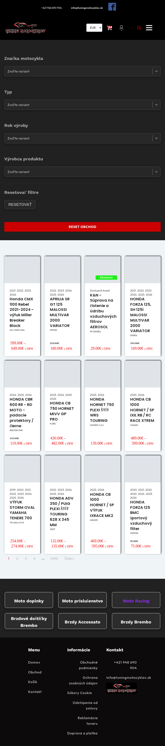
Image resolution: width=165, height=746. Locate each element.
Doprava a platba (82, 732)
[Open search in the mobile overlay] (139, 27)
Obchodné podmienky (88, 664)
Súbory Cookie (79, 692)
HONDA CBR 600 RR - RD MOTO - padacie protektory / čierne (22, 411)
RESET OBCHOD (82, 225)
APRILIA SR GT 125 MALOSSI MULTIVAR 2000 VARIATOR (60, 311)
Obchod (35, 671)
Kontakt (35, 691)
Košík (32, 681)
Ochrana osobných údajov (83, 679)
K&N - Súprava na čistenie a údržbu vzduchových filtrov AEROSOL (103, 310)
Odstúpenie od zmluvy (85, 705)
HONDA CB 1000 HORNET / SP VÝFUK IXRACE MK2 (102, 504)
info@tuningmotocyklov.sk (87, 7)
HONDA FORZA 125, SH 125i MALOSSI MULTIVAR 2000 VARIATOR (140, 314)
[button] (121, 27)
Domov (34, 661)
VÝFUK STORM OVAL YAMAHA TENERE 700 (22, 509)
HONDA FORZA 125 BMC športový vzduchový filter (141, 514)
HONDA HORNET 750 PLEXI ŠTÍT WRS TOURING (102, 408)
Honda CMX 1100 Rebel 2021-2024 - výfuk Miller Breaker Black (22, 311)
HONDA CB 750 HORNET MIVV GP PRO (62, 410)
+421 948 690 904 (51, 7)
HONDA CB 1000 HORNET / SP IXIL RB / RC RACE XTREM (142, 408)
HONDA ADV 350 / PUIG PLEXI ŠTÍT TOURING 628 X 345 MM (61, 510)
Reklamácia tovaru (88, 720)
